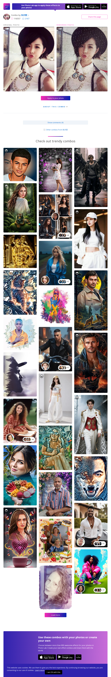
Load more (55, 615)
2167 (25, 18)
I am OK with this (53, 672)
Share (94, 17)
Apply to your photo (55, 98)
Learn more (39, 670)
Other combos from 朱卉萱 (55, 130)
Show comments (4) (55, 122)
